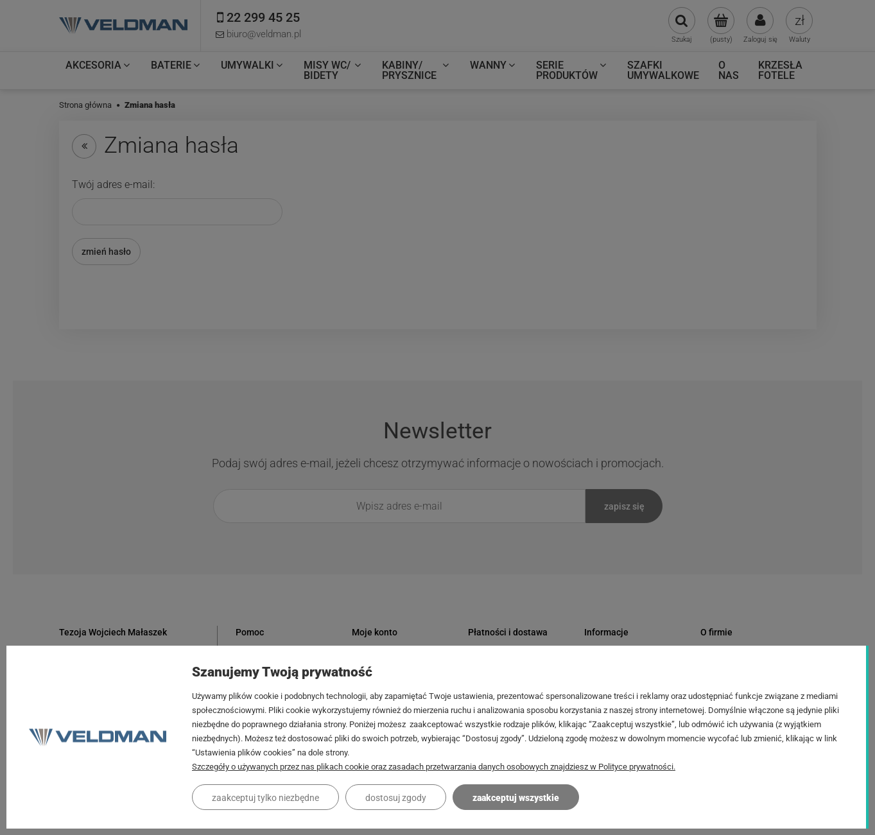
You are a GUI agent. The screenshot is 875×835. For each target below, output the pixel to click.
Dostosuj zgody (395, 798)
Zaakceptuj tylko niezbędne (265, 798)
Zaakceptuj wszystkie (515, 798)
